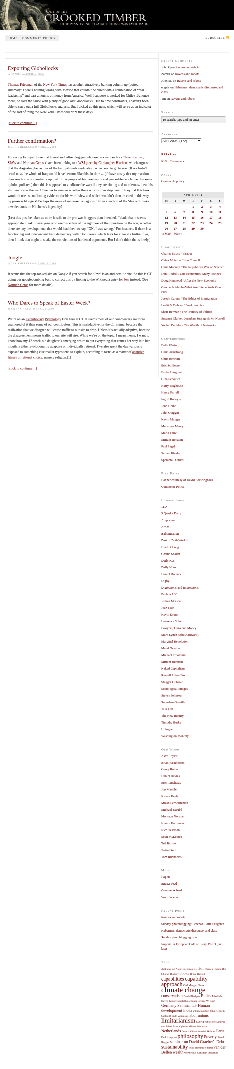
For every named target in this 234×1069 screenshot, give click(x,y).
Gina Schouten (170, 379)
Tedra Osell (168, 850)
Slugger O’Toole (172, 682)
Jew (126, 279)
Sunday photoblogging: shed (179, 937)
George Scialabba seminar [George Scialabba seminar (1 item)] (183, 1001)
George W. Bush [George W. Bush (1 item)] (206, 1001)
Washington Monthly (175, 736)
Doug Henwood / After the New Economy (188, 280)
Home (13, 37)
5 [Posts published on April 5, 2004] (166, 212)
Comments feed (171, 890)
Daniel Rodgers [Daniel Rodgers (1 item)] (192, 996)
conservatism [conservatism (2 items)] (172, 996)
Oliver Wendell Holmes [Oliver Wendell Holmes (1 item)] (203, 1031)
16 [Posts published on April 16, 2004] (202, 217)
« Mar (166, 233)
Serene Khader (170, 453)
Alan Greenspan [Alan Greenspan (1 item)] (184, 969)
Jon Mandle (168, 789)
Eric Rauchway (171, 782)
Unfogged (167, 729)
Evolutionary (35, 319)
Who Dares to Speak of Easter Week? (49, 303)
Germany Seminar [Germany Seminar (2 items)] (176, 1005)
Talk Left (167, 709)
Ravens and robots (188, 67)
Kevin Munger (170, 419)
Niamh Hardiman (172, 823)
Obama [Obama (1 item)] (186, 1031)
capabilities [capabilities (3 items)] (172, 979)
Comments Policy (172, 486)
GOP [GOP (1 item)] (194, 1006)
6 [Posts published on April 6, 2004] (175, 212)
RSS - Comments (172, 161)
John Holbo (168, 406)
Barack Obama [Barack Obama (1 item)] (214, 969)
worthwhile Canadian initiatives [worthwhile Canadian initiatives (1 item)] (201, 1052)
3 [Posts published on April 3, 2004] (211, 206)
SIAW (12, 163)
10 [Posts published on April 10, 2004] (210, 212)
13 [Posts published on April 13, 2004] (175, 217)
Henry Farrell (170, 392)
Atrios (165, 527)
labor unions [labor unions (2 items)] (198, 1015)
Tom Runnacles (171, 857)
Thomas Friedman (20, 84)
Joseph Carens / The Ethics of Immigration (189, 298)
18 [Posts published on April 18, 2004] (220, 217)
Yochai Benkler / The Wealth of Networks (188, 325)
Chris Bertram (170, 358)
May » (178, 233)
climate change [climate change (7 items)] (183, 990)
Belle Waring (169, 345)
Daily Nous (168, 567)
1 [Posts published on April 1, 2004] (193, 206)
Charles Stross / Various (176, 253)
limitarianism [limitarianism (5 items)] (178, 1020)
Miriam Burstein (172, 662)
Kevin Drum (169, 614)
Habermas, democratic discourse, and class (189, 930)
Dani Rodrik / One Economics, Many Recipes (191, 274)
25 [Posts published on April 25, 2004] (220, 223)
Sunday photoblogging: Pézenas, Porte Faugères (192, 924)
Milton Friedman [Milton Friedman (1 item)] (198, 1026)
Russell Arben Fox (173, 675)
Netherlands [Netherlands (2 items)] (171, 1031)
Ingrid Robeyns (171, 399)
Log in (165, 877)
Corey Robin (169, 769)
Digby (165, 581)
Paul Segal (168, 446)
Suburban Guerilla (173, 702)
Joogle (15, 257)
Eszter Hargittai (171, 372)
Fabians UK (169, 594)
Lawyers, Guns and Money (178, 628)
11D (164, 506)
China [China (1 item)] (201, 985)
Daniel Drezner (171, 574)
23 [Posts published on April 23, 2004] (202, 223)
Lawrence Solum (172, 621)
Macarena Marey (172, 426)
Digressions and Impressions (180, 587)
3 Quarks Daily (171, 513)
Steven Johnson (171, 695)
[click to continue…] (22, 123)
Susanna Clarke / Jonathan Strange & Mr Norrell (193, 318)
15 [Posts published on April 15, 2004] (193, 217)
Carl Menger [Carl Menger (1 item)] (190, 985)
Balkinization (170, 533)
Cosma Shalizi (170, 554)
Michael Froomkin (173, 655)
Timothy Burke (171, 722)
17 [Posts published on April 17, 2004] (210, 217)
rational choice (32, 357)
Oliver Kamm (132, 157)
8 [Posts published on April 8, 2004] (193, 212)
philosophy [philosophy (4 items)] (190, 1036)
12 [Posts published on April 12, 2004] (166, 217)
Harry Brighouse (172, 385)
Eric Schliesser (171, 365)
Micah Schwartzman (174, 803)
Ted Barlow (168, 843)
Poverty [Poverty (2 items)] (210, 1037)
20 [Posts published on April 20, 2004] (175, 223)
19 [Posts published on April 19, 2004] (166, 223)
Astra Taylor (169, 756)
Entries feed (169, 883)
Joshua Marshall (171, 601)
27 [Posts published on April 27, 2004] (175, 228)
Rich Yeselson (170, 830)
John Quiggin (170, 412)
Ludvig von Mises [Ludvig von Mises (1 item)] (206, 1021)
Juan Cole (167, 608)
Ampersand (168, 520)
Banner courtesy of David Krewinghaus (187, 480)
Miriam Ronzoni (172, 439)
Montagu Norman (172, 816)
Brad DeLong (170, 547)
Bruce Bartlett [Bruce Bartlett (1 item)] (197, 974)
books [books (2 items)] (184, 973)
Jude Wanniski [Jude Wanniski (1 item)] (180, 1016)
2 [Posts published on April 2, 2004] (202, 206)
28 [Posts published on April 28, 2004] (184, 228)
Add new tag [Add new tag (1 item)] (168, 969)
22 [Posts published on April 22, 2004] (193, 223)
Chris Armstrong (172, 352)
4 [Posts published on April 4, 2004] (220, 206)
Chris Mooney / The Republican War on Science (192, 267)
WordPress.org (170, 897)
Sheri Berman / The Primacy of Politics (186, 312)
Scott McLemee (171, 836)
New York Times (55, 84)
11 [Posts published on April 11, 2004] (219, 212)
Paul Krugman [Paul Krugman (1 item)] (169, 1037)
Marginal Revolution (174, 641)
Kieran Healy (170, 796)
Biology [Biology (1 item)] (174, 974)
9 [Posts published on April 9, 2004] (202, 212)
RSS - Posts (168, 154)
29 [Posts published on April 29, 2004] (193, 228)
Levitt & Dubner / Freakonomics (182, 305)
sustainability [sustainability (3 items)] (174, 1047)
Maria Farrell (169, 433)
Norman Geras (33, 163)
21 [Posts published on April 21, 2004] (184, 223)
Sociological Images (174, 689)
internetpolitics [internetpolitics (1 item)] (201, 1011)
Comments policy (39, 37)
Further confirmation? (32, 141)
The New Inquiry (172, 715)
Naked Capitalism (173, 668)
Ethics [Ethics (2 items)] (206, 996)
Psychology (53, 319)
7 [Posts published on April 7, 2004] (184, 212)
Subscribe (215, 37)
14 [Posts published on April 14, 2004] (184, 217)
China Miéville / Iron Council (180, 260)
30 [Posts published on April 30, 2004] (202, 228)
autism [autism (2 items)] (199, 968)
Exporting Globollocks (33, 68)
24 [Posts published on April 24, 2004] (210, 223)
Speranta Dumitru (172, 460)
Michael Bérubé (171, 809)
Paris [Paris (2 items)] (220, 1031)
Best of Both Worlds (174, 540)
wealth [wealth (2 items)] (178, 1052)
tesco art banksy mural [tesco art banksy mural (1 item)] (201, 1047)
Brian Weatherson (172, 762)
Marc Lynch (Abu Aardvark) (179, 635)
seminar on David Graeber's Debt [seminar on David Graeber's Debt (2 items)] (197, 1042)
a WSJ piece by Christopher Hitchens (102, 163)
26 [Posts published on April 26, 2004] (166, 228)
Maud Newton (170, 648)
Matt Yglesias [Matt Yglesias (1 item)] (180, 1026)
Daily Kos (167, 560)
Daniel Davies (170, 776)
